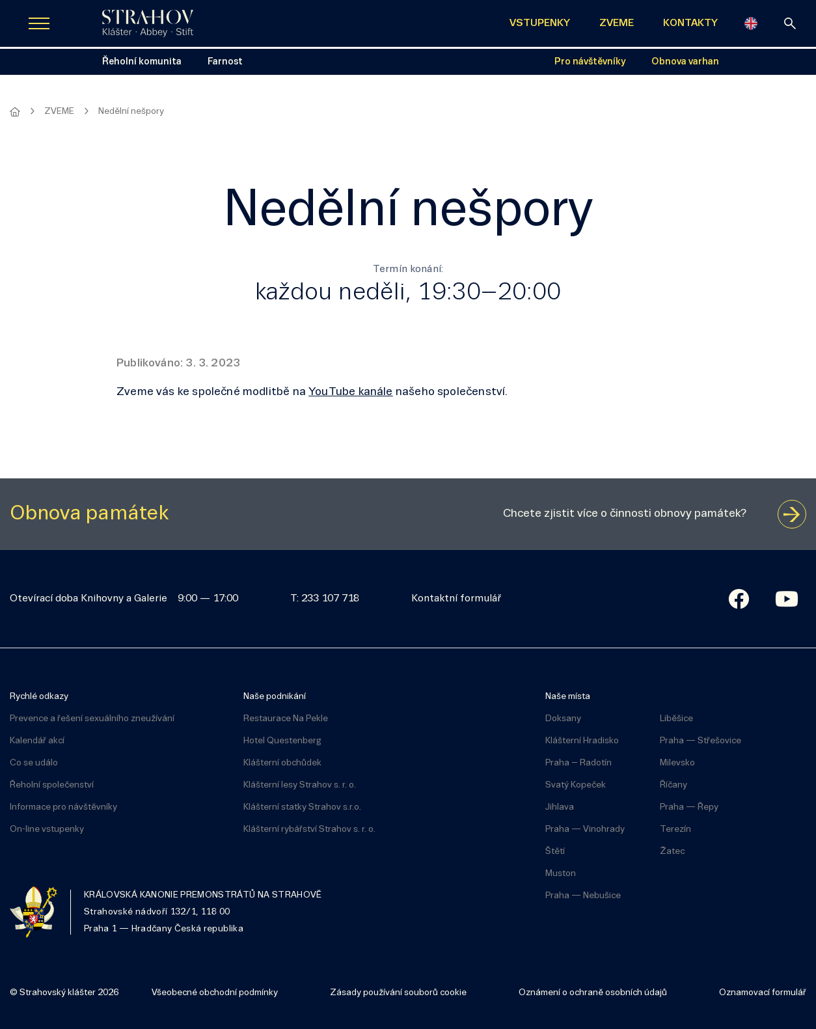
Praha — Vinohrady (585, 829)
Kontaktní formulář (456, 598)
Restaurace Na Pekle (285, 719)
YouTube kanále (350, 392)
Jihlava (559, 807)
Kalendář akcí (37, 741)
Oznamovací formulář (762, 993)
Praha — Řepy (689, 807)
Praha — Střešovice (700, 741)
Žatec (672, 851)
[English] (751, 23)
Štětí (555, 851)
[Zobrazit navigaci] (39, 23)
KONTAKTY (690, 23)
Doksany (563, 719)
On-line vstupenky (47, 829)
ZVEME (616, 23)
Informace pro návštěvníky (63, 807)
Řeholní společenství (52, 785)
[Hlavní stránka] (15, 112)
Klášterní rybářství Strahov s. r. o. (309, 829)
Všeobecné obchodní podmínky (215, 993)
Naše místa (567, 697)
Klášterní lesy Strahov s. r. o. (299, 785)
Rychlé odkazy (39, 697)
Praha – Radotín (578, 763)
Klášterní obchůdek (282, 763)
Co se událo (34, 763)
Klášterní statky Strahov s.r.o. (302, 807)
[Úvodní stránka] (147, 23)
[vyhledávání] (790, 23)
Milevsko (677, 763)
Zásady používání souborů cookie (398, 993)
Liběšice (676, 719)
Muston (560, 874)
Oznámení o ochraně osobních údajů (593, 993)
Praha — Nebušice (583, 896)
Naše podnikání (274, 697)
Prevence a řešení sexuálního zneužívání (92, 719)
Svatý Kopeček (575, 785)
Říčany (673, 785)
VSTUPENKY (540, 23)
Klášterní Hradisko (582, 741)
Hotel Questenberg (282, 741)
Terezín (675, 829)
